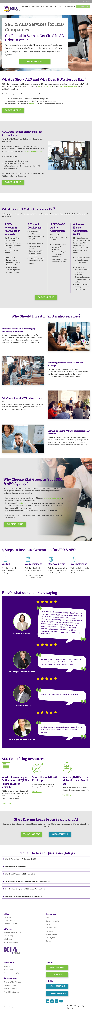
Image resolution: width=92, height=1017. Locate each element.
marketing (47, 85)
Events (48, 922)
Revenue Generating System (12, 970)
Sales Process (8, 937)
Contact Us (57, 972)
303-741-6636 (86, 1)
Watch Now (67, 793)
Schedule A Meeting (60, 832)
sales (39, 85)
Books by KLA (50, 936)
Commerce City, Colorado (11, 979)
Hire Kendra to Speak (10, 940)
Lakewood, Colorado (10, 986)
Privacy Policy (8, 1005)
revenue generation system (68, 85)
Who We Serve (8, 967)
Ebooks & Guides (51, 926)
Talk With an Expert (35, 61)
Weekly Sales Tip (73, 1)
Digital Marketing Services (12, 930)
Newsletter (49, 929)
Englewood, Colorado (10, 982)
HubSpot (31, 103)
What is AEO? (6, 801)
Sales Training (8, 934)
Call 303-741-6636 (57, 965)
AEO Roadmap (37, 790)
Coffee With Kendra (57, 991)
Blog (47, 916)
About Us (7, 963)
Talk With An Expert (13, 109)
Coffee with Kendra (52, 919)
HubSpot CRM (23, 501)
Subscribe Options (57, 983)
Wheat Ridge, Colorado (11, 989)
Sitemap (48, 939)
